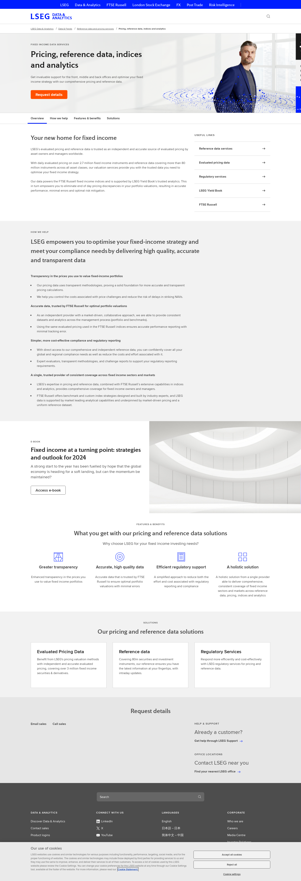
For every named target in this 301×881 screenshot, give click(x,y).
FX (178, 5)
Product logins (40, 835)
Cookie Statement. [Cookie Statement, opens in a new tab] (128, 869)
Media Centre (236, 835)
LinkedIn (104, 821)
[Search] (268, 16)
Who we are (235, 821)
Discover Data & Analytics (48, 821)
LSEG (64, 5)
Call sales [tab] (59, 724)
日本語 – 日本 (171, 828)
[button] (52, 812)
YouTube (104, 835)
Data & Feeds (65, 28)
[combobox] (146, 796)
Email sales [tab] (38, 724)
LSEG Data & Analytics (42, 28)
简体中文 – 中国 (173, 835)
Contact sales (40, 828)
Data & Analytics (87, 5)
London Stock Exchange (151, 5)
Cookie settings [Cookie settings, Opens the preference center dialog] (232, 874)
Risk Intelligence (222, 5)
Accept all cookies (232, 854)
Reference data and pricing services (95, 28)
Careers (232, 828)
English (167, 821)
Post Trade (195, 5)
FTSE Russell (116, 5)
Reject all (232, 864)
